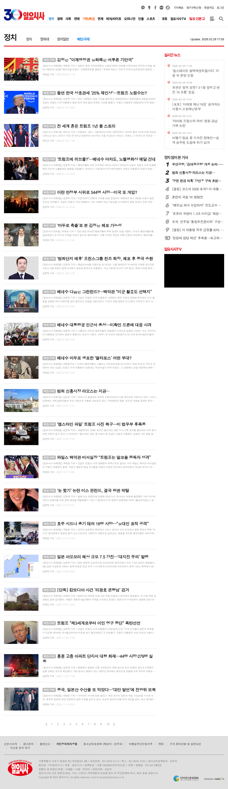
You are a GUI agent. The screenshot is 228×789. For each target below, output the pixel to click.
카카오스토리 (149, 8)
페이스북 (155, 8)
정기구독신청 (193, 7)
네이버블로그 (161, 8)
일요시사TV (172, 249)
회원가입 (209, 7)
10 (107, 724)
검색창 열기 (221, 19)
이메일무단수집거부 (140, 744)
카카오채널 (143, 8)
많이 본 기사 (176, 157)
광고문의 (28, 744)
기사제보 (178, 7)
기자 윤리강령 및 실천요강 (185, 744)
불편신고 (45, 744)
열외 (168, 8)
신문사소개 (10, 744)
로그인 (220, 7)
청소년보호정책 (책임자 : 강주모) (103, 744)
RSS (161, 744)
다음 (114, 724)
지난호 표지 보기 (20, 748)
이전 (46, 724)
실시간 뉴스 (172, 55)
